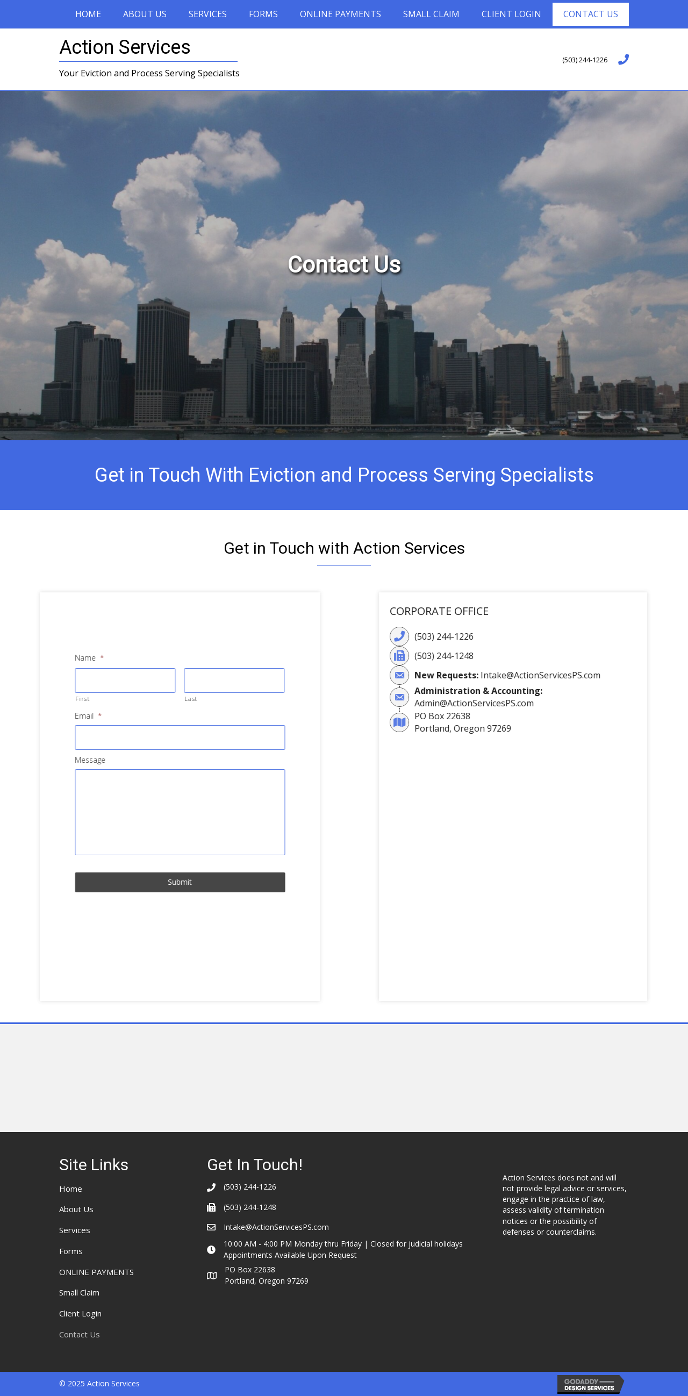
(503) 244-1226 (511, 636)
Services (208, 14)
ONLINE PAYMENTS (340, 14)
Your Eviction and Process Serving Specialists (149, 73)
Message (20, 760)
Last (120, 699)
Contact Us (590, 14)
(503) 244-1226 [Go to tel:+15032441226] (584, 60)
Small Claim (431, 14)
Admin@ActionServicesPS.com (541, 703)
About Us (145, 14)
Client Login (511, 14)
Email (18, 716)
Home (88, 14)
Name (19, 658)
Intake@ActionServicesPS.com (608, 675)
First (12, 699)
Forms (263, 14)
